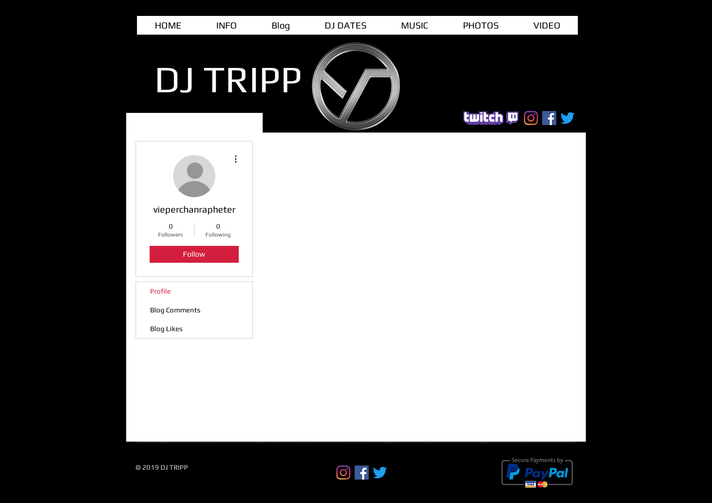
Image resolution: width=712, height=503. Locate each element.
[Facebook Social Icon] (549, 118)
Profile (160, 291)
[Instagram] (531, 118)
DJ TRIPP (228, 79)
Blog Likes (166, 329)
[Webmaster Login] (488, 464)
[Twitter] (568, 118)
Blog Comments (175, 310)
